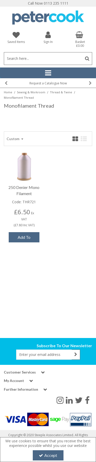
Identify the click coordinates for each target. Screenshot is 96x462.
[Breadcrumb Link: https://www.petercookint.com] (8, 92)
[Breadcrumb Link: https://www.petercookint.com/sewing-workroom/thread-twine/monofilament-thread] (19, 97)
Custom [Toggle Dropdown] (13, 139)
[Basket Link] (80, 39)
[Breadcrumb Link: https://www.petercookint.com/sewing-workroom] (31, 92)
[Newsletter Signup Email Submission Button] (76, 355)
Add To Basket (24, 238)
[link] (60, 400)
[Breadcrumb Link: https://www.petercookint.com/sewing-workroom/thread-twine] (61, 92)
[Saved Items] (16, 37)
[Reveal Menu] (48, 72)
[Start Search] (87, 58)
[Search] (43, 58)
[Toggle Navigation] (48, 73)
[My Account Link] (48, 37)
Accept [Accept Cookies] (48, 455)
